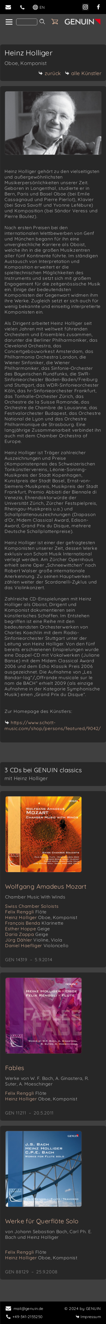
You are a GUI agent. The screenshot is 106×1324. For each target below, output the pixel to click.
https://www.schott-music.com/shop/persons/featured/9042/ (53, 725)
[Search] (26, 22)
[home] (9, 22)
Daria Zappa (26, 934)
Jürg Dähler (33, 940)
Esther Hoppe (27, 928)
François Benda (34, 923)
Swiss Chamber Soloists (32, 906)
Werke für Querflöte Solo (42, 1221)
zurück (49, 73)
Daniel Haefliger (36, 945)
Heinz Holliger (41, 917)
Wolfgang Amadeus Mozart (45, 886)
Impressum (88, 1316)
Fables (14, 1068)
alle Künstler (83, 73)
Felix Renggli (26, 912)
